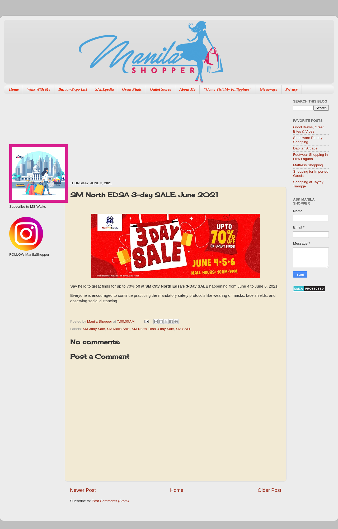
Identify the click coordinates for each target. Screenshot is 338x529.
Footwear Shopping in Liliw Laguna (310, 157)
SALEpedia (104, 89)
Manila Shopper (100, 321)
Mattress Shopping (308, 165)
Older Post (269, 490)
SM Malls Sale (118, 329)
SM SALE (183, 329)
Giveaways (268, 89)
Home (14, 89)
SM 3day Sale (94, 329)
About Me (187, 89)
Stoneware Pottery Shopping (307, 140)
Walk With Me (38, 89)
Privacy (291, 89)
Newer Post (83, 490)
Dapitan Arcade (305, 148)
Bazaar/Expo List (72, 89)
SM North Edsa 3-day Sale (153, 329)
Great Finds (132, 89)
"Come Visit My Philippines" (227, 89)
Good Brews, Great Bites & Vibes (308, 129)
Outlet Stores (160, 89)
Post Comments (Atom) (110, 501)
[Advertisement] (132, 135)
